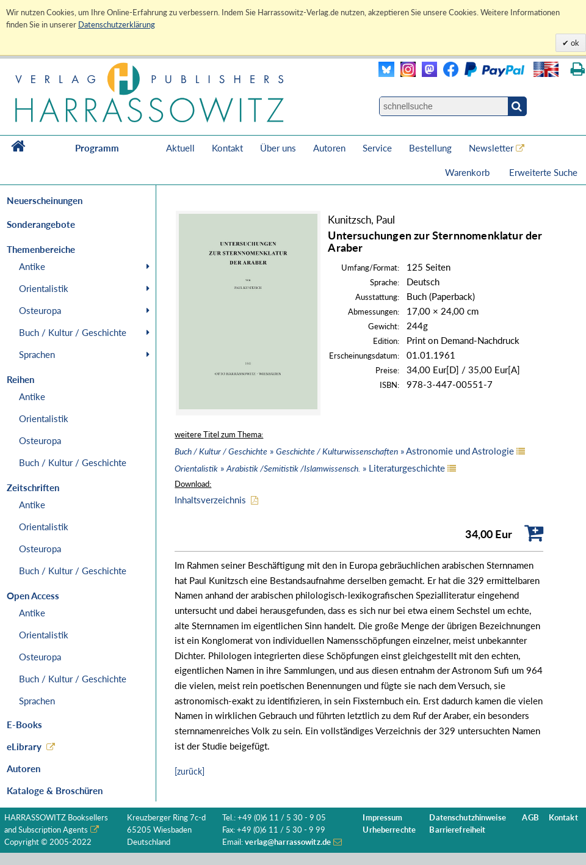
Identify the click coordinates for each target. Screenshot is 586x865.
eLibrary (24, 746)
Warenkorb (468, 172)
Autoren (329, 147)
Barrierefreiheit (457, 829)
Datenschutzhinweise (467, 817)
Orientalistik (43, 288)
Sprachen (37, 354)
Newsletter (491, 147)
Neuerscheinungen (44, 200)
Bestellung (430, 147)
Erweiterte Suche (543, 172)
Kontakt (227, 147)
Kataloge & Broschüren (55, 790)
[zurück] (189, 771)
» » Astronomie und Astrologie (344, 450)
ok (574, 43)
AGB (530, 817)
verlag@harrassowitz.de (288, 842)
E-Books (24, 724)
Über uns (278, 147)
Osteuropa (40, 310)
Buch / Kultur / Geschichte (72, 332)
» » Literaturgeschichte (310, 467)
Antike (32, 266)
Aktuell (180, 147)
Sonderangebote (41, 224)
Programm (97, 147)
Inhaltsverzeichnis (210, 499)
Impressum (382, 817)
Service (377, 147)
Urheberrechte (389, 829)
